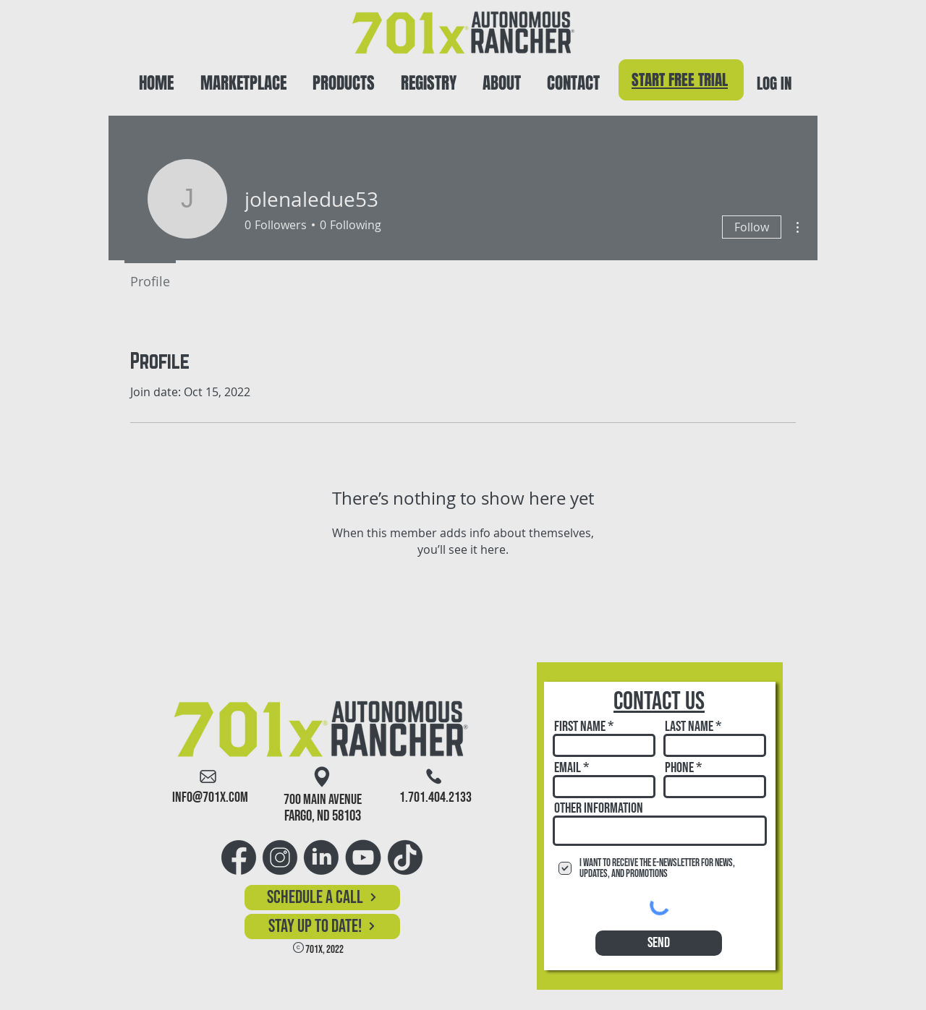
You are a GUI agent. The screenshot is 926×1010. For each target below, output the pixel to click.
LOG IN (774, 83)
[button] (344, 77)
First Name (580, 726)
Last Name (689, 726)
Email (567, 768)
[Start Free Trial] (681, 79)
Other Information (598, 808)
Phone (679, 768)
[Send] (658, 943)
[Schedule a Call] (322, 897)
